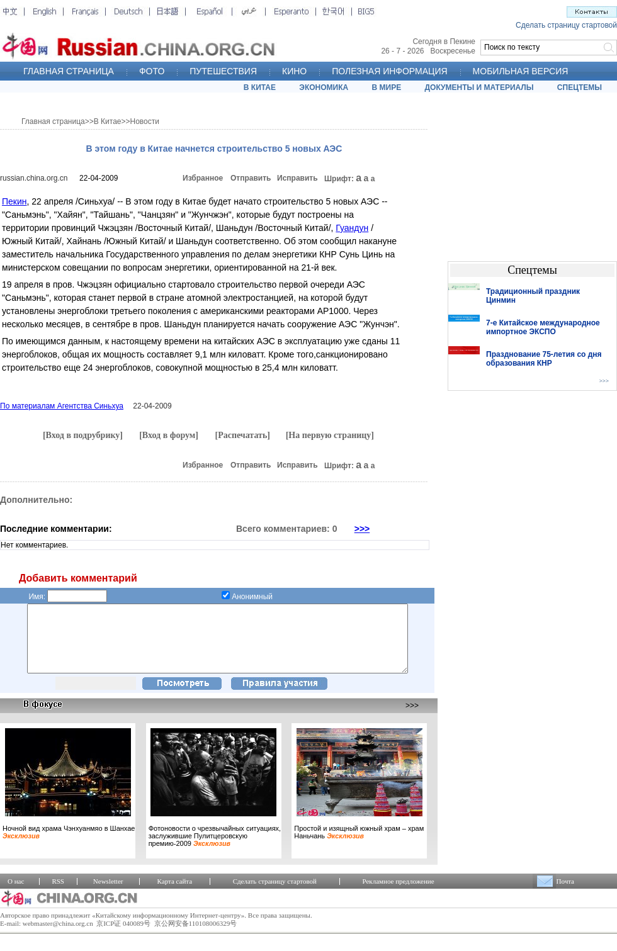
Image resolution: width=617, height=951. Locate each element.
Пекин (14, 201)
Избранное (203, 178)
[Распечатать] (242, 435)
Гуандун (352, 228)
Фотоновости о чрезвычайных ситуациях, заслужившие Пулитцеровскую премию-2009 (215, 849)
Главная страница (53, 121)
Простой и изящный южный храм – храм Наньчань (359, 845)
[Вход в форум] (168, 435)
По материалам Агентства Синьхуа (61, 406)
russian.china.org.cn (33, 178)
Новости (144, 121)
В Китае (108, 121)
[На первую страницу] (330, 435)
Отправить (250, 178)
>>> (362, 529)
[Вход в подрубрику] (83, 435)
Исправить (297, 178)
